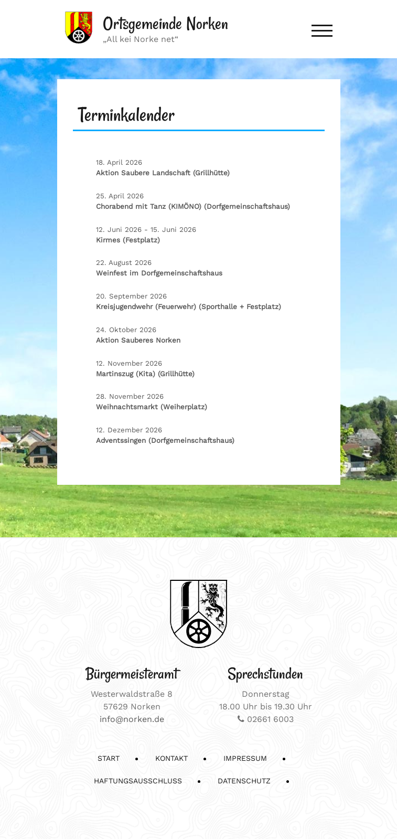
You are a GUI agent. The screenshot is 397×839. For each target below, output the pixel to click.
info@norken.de (132, 719)
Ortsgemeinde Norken (165, 23)
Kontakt (171, 758)
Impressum (245, 758)
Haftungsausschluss (138, 781)
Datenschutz (244, 781)
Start (109, 758)
